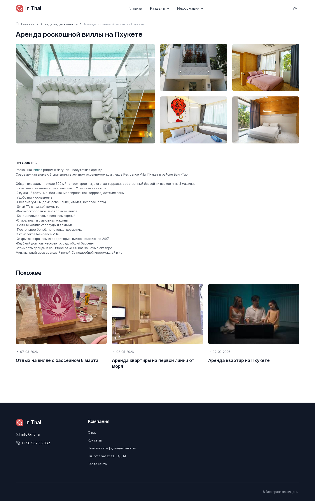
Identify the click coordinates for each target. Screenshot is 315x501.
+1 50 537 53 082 (35, 443)
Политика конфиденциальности (112, 448)
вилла (37, 170)
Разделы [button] (157, 8)
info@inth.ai (30, 434)
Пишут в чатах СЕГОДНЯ (107, 456)
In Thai (28, 8)
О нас (92, 432)
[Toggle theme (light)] (294, 8)
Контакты (95, 440)
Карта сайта (97, 464)
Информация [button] (188, 8)
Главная (135, 8)
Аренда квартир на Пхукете (239, 360)
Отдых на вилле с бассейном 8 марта (57, 360)
